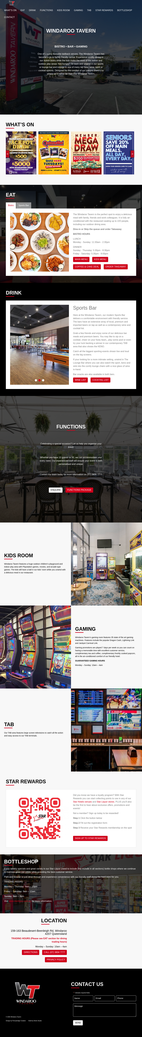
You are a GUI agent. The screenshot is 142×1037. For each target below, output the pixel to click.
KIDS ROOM (63, 10)
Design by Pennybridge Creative (16, 1021)
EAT (23, 10)
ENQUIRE (56, 490)
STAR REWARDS (104, 10)
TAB (89, 10)
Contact (9, 17)
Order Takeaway (116, 266)
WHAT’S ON (10, 10)
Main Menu (81, 259)
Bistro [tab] (11, 205)
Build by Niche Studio (35, 1021)
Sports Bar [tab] (23, 205)
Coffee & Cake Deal (87, 266)
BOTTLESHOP (124, 10)
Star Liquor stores (105, 802)
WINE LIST (80, 380)
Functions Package (79, 490)
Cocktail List (100, 380)
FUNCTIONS (46, 10)
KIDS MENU (100, 259)
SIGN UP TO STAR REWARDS (90, 838)
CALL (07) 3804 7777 (54, 952)
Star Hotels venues (82, 802)
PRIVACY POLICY (56, 959)
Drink (32, 10)
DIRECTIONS (30, 952)
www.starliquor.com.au (20, 901)
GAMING (78, 10)
